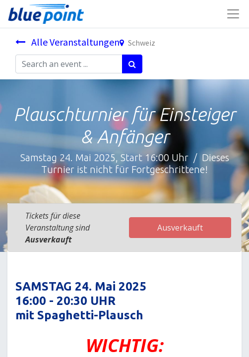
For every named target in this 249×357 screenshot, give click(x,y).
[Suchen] (132, 64)
